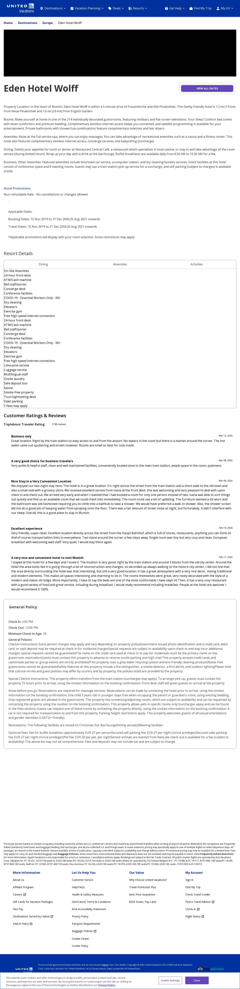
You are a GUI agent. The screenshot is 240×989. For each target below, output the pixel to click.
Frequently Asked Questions (217, 854)
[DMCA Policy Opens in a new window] (33, 924)
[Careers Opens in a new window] (33, 894)
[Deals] (116, 8)
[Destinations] (53, 8)
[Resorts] (138, 8)
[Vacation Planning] (86, 8)
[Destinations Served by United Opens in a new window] (33, 916)
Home (8, 23)
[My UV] (224, 8)
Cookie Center (80, 938)
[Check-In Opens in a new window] (200, 909)
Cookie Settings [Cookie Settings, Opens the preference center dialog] (170, 980)
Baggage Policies (68, 854)
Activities (196, 264)
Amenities (120, 264)
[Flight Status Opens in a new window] (200, 916)
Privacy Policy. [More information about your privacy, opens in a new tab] (107, 985)
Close (197, 980)
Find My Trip (203, 8)
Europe (48, 23)
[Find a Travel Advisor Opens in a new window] (200, 902)
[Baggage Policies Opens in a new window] (91, 931)
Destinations (27, 23)
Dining (43, 264)
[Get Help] (175, 8)
